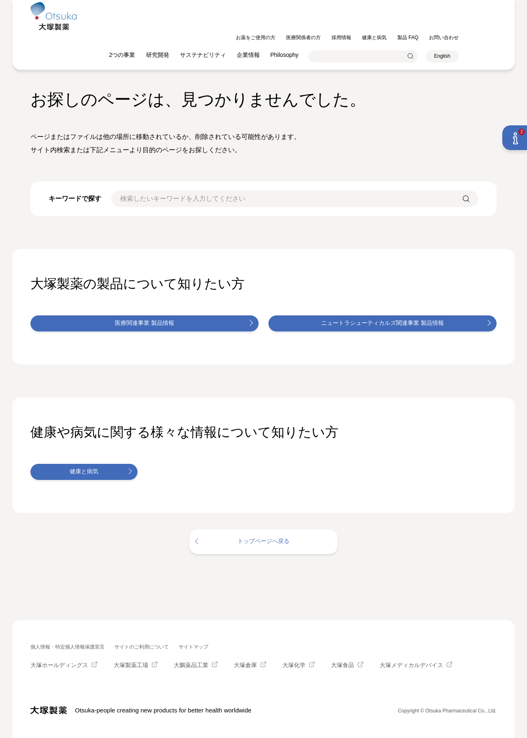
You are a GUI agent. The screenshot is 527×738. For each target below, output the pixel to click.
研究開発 (195, 22)
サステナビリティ (241, 22)
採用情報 (379, 5)
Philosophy (322, 22)
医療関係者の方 (341, 5)
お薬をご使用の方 (293, 5)
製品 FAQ (445, 5)
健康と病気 (412, 5)
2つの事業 (160, 22)
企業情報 (286, 22)
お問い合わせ (482, 5)
